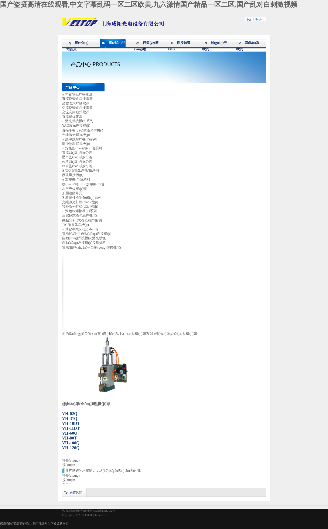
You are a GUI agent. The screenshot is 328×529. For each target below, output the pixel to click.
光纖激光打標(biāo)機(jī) (80, 202)
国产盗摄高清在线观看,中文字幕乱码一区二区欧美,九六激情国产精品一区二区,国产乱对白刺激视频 (148, 4)
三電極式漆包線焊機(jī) (79, 215)
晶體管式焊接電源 (75, 103)
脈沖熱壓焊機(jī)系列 (81, 139)
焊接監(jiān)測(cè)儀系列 (83, 148)
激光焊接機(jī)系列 (79, 121)
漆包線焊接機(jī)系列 (81, 211)
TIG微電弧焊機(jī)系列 (82, 170)
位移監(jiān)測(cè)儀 (77, 161)
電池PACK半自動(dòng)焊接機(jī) (86, 233)
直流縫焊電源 (72, 116)
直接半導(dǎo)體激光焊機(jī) (83, 130)
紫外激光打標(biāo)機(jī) (80, 206)
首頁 (97, 334)
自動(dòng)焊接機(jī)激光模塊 (84, 238)
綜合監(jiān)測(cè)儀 (77, 166)
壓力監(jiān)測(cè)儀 (77, 157)
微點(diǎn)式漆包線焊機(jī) (82, 220)
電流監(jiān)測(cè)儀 (77, 152)
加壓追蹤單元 (72, 193)
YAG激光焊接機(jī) (76, 125)
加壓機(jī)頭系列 (77, 179)
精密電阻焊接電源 (78, 94)
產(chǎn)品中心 (114, 334)
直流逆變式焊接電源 (77, 99)
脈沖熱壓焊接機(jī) (76, 144)
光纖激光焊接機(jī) (76, 135)
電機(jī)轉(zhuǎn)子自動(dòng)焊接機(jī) (91, 247)
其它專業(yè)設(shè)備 (81, 229)
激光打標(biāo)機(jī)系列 (83, 197)
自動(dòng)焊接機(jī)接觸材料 (84, 242)
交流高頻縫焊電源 (75, 112)
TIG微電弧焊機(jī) (75, 225)
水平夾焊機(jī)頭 (74, 188)
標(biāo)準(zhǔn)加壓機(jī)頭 (83, 184)
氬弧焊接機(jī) (72, 175)
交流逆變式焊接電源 (77, 107)
